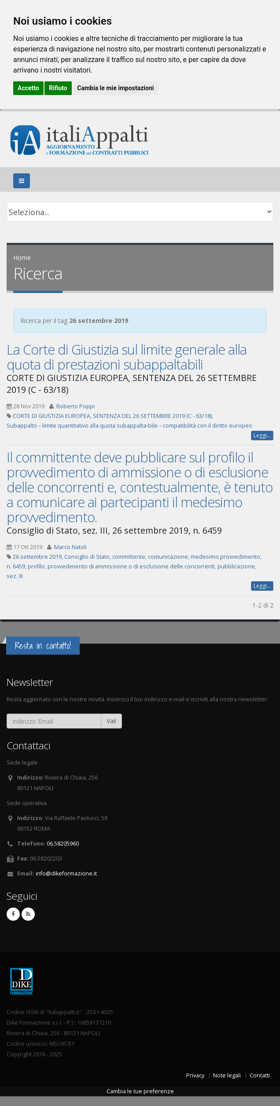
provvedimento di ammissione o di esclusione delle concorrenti (131, 566)
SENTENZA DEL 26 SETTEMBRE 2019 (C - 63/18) (152, 416)
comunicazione (168, 556)
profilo (36, 566)
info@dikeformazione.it (66, 873)
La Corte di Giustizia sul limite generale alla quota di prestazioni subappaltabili (127, 357)
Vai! (111, 721)
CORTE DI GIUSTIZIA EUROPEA (51, 416)
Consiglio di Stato (87, 556)
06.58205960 (63, 843)
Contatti (260, 1075)
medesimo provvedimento (225, 556)
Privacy (195, 1075)
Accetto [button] (28, 88)
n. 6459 (16, 566)
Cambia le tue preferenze (140, 1091)
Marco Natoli (70, 547)
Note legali (227, 1075)
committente (128, 556)
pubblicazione (236, 566)
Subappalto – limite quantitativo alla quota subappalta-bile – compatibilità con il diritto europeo (129, 425)
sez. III (15, 576)
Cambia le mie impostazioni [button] (115, 88)
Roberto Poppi (75, 406)
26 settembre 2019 (37, 556)
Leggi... (262, 435)
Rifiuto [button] (58, 88)
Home (22, 257)
